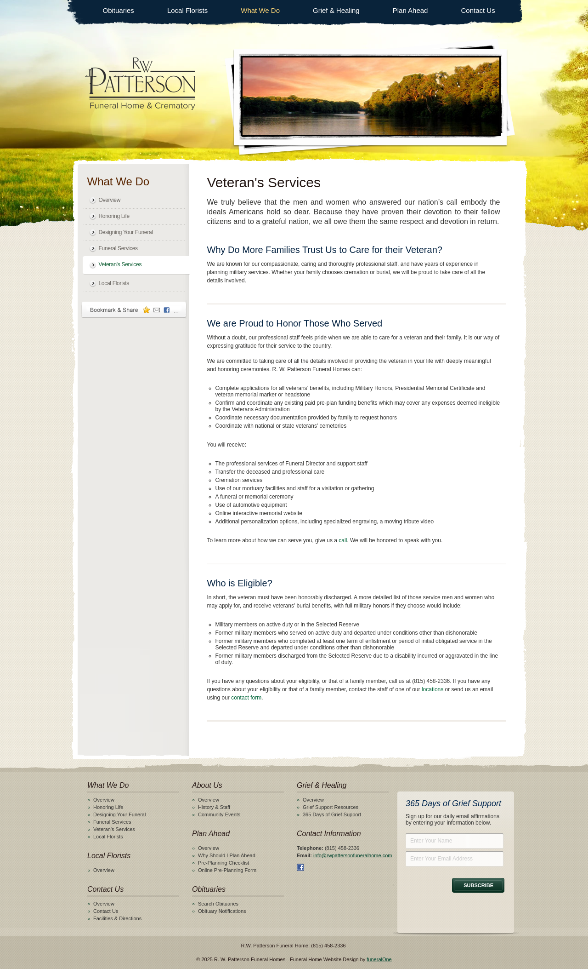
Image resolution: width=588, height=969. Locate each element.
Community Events (219, 814)
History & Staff (214, 807)
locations (432, 689)
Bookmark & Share (134, 309)
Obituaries (118, 10)
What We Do (260, 10)
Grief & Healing (336, 10)
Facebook (300, 867)
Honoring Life (114, 216)
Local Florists (187, 10)
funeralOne (379, 959)
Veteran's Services (120, 264)
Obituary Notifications (222, 911)
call (343, 540)
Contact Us (478, 10)
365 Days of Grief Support (332, 814)
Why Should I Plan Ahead (226, 855)
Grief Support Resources (330, 807)
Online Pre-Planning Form (227, 870)
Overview (110, 200)
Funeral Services (118, 248)
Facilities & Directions (117, 918)
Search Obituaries (218, 903)
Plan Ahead (410, 10)
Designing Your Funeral (126, 232)
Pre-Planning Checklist (223, 863)
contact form (246, 697)
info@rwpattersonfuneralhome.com (352, 855)
